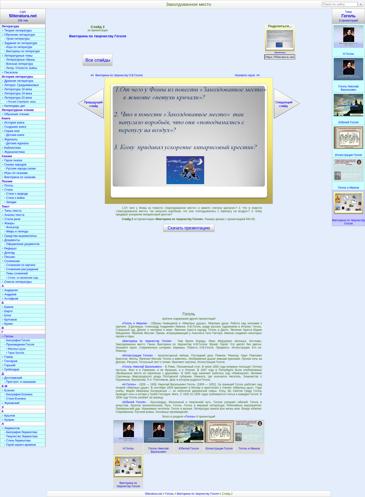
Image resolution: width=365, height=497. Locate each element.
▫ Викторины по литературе (22, 51)
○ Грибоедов (10, 369)
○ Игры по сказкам (14, 173)
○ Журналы (9, 139)
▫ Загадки (10, 202)
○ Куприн (8, 419)
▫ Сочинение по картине (19, 265)
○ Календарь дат (13, 105)
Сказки (7, 156)
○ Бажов (7, 307)
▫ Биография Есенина (18, 394)
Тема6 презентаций (348, 16)
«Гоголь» (190, 416)
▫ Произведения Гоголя (19, 344)
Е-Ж (4, 386)
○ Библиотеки (11, 147)
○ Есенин (8, 390)
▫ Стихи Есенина (15, 398)
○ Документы (11, 240)
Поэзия (7, 181)
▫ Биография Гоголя (17, 340)
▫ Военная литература (18, 64)
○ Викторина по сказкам (18, 177)
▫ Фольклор (11, 227)
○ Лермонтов (11, 428)
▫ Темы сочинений (16, 273)
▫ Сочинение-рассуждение (21, 269)
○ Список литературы (17, 281)
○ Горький (8, 365)
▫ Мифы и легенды (16, 231)
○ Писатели (10, 72)
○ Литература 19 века (17, 93)
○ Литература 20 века (17, 97)
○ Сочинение (11, 261)
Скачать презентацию (189, 228)
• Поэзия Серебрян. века (21, 101)
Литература (10, 26)
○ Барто (7, 311)
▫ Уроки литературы (17, 38)
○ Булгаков (9, 319)
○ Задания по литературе (19, 43)
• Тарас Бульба (15, 352)
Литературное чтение (18, 110)
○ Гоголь (8, 336)
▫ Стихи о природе (16, 193)
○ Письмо (8, 257)
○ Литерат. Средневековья (20, 85)
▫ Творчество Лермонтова (20, 436)
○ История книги (13, 122)
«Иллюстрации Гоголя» (137, 355)
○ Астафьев (10, 298)
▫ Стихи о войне (14, 198)
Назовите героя (247, 75)
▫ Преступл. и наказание (20, 381)
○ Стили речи (11, 219)
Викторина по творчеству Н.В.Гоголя (117, 75)
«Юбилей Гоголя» (134, 402)
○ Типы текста (11, 210)
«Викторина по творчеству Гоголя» (147, 341)
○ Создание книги (14, 126)
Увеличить (279, 51)
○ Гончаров (9, 361)
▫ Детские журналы (16, 143)
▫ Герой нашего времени (20, 444)
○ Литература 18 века (17, 89)
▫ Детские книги (14, 135)
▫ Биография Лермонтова (20, 432)
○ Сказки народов (14, 164)
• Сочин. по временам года (22, 277)
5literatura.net (153, 493)
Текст (6, 206)
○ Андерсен (10, 290)
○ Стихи (7, 189)
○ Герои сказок (12, 160)
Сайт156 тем (22, 16)
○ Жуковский (10, 403)
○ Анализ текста (13, 215)
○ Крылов (8, 415)
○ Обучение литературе (18, 34)
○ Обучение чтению (15, 114)
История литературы (17, 76)
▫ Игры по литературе (18, 47)
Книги (6, 118)
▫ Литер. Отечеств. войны (20, 68)
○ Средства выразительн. (19, 236)
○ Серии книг (11, 131)
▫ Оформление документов (21, 244)
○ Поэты (7, 185)
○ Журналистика (13, 152)
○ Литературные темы (17, 55)
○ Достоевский (12, 378)
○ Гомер (7, 357)
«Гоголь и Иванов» (135, 323)
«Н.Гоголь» (129, 384)
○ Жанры (8, 223)
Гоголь (169, 493)
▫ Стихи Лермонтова (17, 440)
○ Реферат (9, 248)
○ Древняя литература (17, 81)
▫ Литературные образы (19, 59)
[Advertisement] (189, 44)
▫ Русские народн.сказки (20, 168)
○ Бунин (7, 323)
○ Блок (6, 315)
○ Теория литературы (17, 30)
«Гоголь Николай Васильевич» (142, 366)
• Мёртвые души (16, 348)
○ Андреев (9, 294)
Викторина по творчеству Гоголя (97, 37)
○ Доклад (8, 252)
